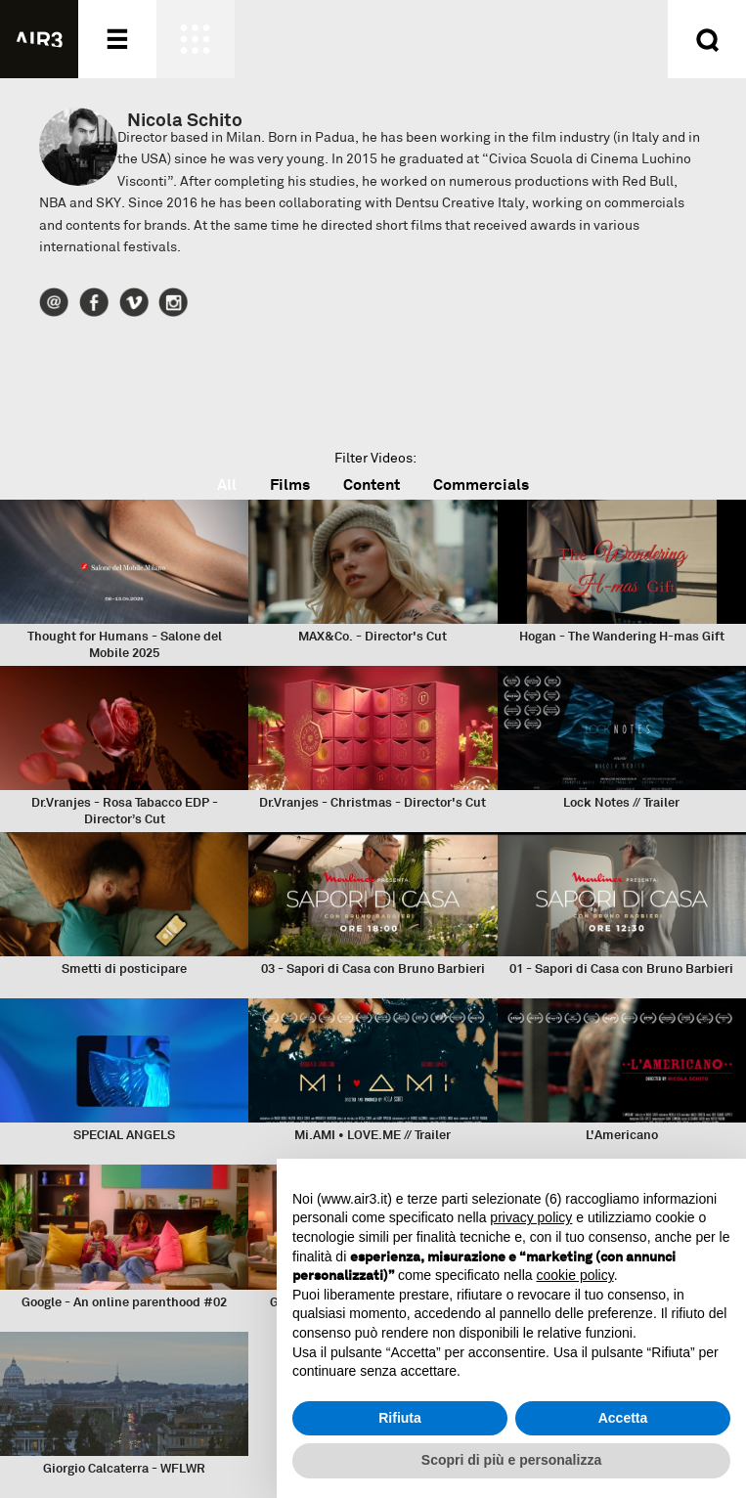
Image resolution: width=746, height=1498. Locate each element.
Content (371, 484)
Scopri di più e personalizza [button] (511, 1460)
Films (290, 484)
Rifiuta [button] (399, 1418)
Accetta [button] (623, 1418)
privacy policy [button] (531, 1217)
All (227, 484)
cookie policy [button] (575, 1275)
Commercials (481, 484)
